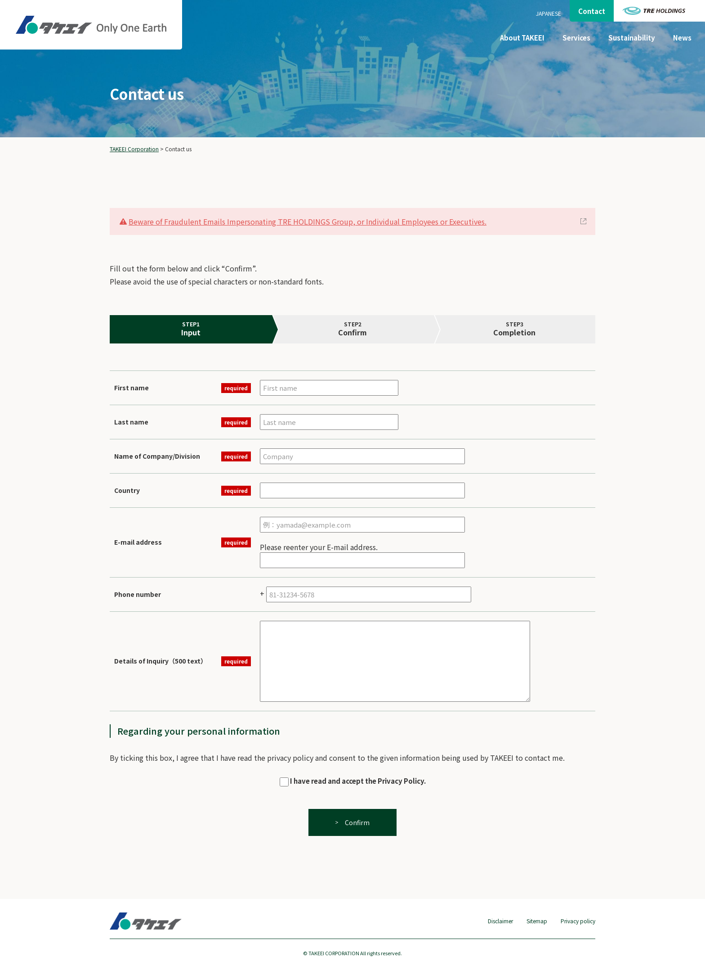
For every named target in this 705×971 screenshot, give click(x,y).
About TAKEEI (522, 37)
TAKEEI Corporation (134, 149)
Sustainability (631, 37)
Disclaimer (500, 921)
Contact (591, 11)
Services (576, 37)
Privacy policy (578, 921)
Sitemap (537, 921)
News (682, 37)
